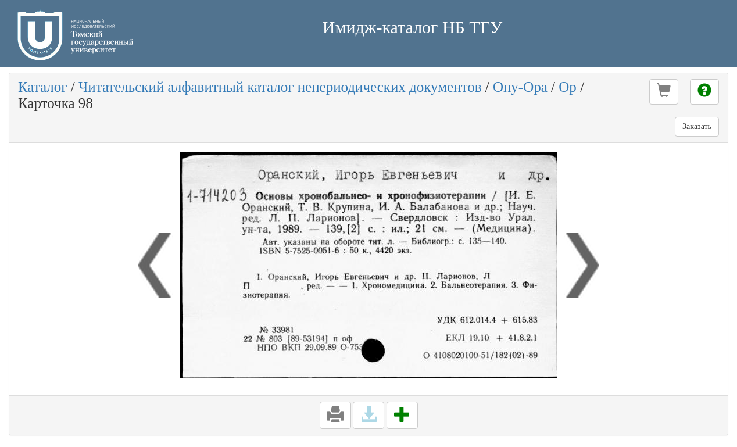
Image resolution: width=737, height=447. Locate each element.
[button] (663, 92)
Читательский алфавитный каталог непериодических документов (279, 87)
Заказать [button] (696, 126)
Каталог (42, 87)
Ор (568, 87)
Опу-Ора (520, 87)
